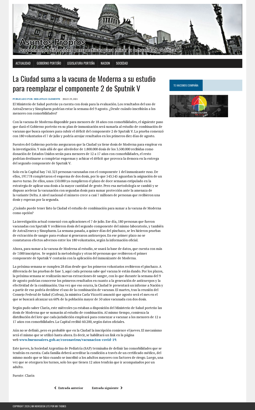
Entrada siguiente (107, 388)
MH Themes (60, 406)
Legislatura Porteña (81, 63)
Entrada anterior (68, 388)
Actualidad (23, 63)
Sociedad (122, 63)
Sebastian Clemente (47, 98)
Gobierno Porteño (49, 63)
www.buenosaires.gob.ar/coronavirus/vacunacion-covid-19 (67, 339)
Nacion (105, 63)
